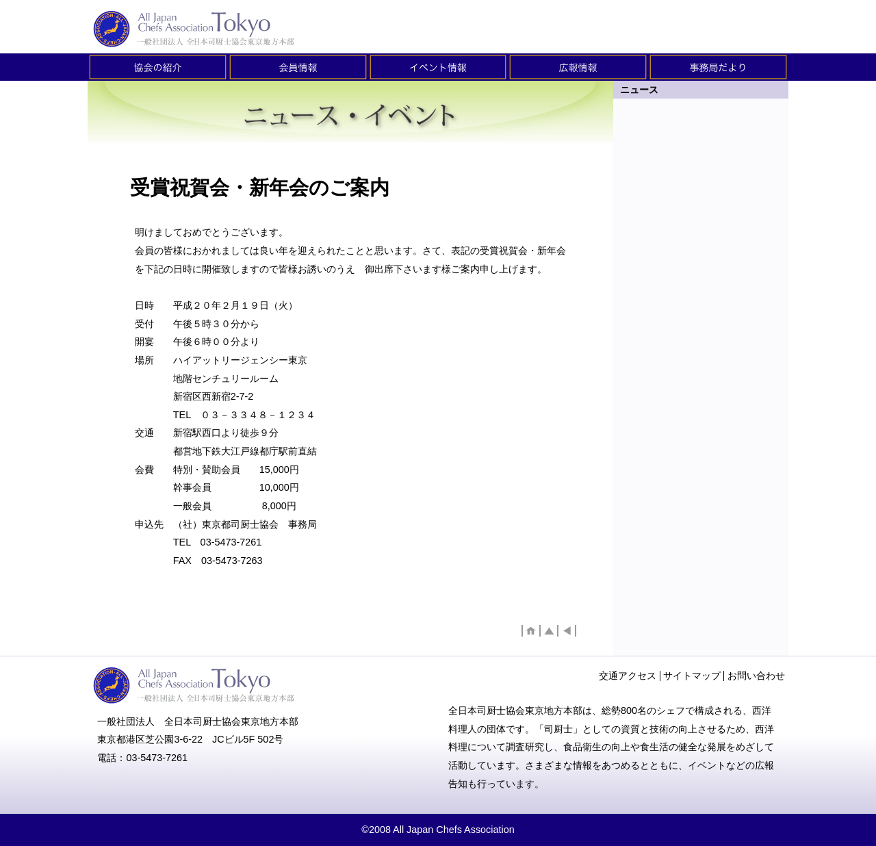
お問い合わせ (756, 675)
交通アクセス (627, 675)
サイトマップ (692, 675)
